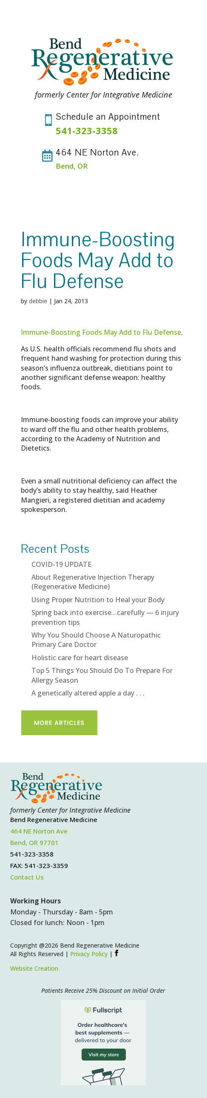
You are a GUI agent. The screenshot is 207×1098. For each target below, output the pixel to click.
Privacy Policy (89, 954)
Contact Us (27, 877)
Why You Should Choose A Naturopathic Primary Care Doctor (96, 639)
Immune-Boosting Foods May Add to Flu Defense (101, 332)
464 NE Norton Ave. (97, 152)
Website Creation (34, 968)
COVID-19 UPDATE (61, 564)
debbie (38, 301)
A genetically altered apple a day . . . (88, 693)
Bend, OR (72, 166)
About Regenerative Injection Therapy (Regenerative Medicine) (92, 581)
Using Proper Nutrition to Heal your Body (97, 599)
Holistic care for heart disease (79, 657)
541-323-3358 (87, 130)
